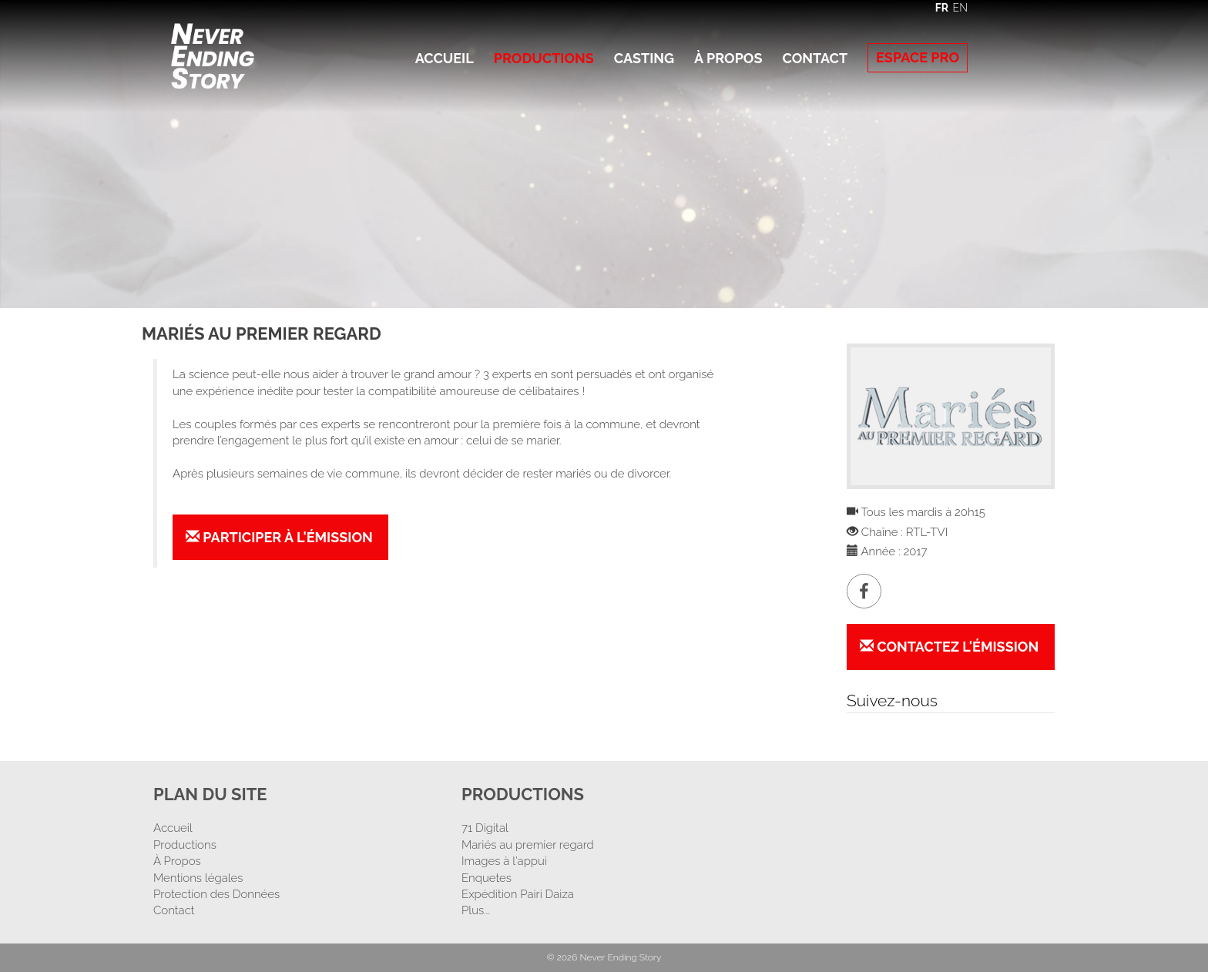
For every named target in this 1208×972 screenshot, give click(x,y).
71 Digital (484, 828)
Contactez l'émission (949, 647)
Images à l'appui (504, 861)
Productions (544, 58)
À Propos (728, 58)
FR (941, 8)
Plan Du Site (210, 794)
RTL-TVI (927, 532)
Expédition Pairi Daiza (517, 894)
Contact (814, 58)
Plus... (475, 910)
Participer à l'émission (279, 537)
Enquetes (486, 878)
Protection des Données (216, 894)
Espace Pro (917, 57)
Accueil (444, 58)
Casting (644, 58)
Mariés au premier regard (527, 845)
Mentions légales (198, 878)
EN (960, 8)
